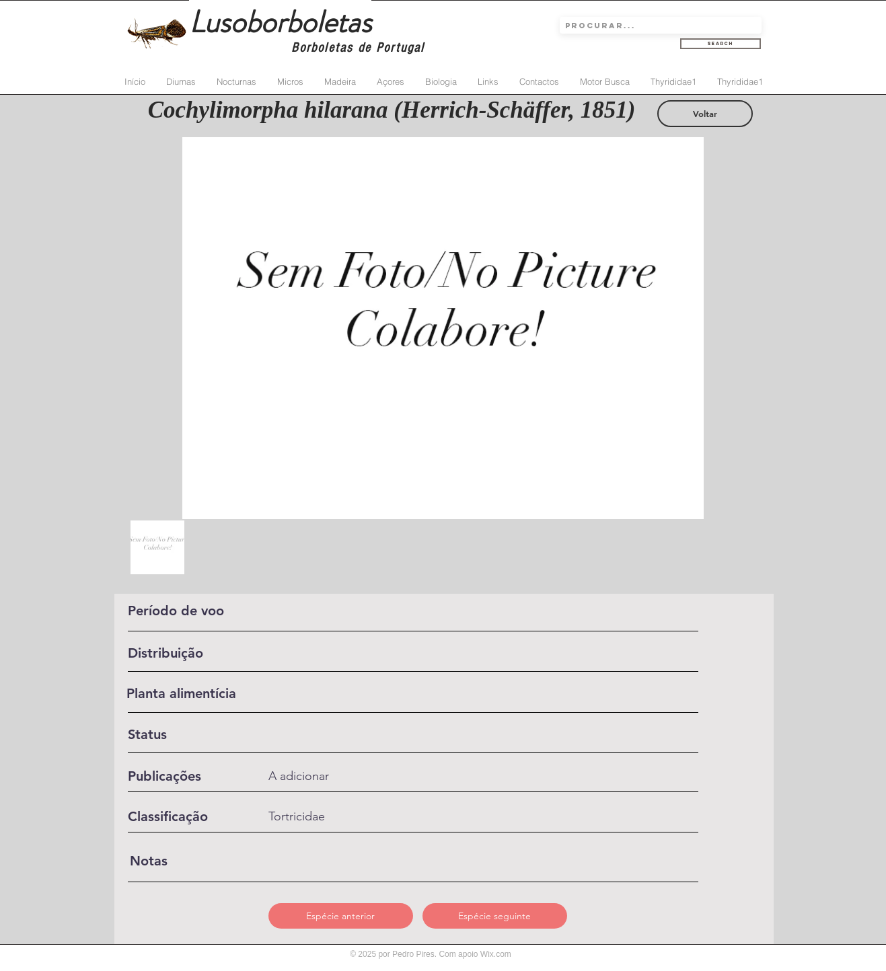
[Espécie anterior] (340, 916)
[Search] (720, 43)
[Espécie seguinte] (494, 916)
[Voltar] (705, 113)
